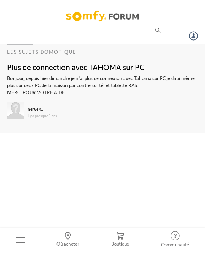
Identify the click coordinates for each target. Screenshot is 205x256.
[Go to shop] (120, 240)
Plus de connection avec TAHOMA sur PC (75, 66)
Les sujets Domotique (41, 52)
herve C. (35, 108)
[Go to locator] (68, 240)
